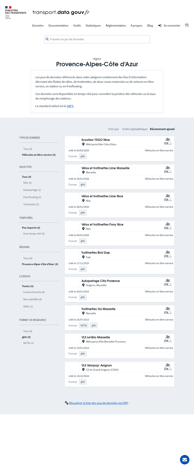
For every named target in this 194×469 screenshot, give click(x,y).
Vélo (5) (27, 182)
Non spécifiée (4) (32, 299)
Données (38, 25)
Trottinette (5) (31, 204)
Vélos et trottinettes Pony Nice (102, 224)
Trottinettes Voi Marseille (98, 309)
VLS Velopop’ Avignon (96, 365)
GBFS (70, 106)
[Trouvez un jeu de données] (97, 39)
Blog (150, 25)
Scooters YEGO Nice (95, 140)
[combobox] (97, 39)
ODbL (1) (28, 306)
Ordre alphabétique (135, 129)
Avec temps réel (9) (34, 233)
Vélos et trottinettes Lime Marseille (105, 168)
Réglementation (116, 25)
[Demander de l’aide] (184, 459)
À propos (136, 25)
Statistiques (93, 25)
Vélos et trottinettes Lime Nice (102, 196)
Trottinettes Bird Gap (95, 252)
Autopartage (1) (32, 190)
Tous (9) (27, 149)
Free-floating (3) (32, 197)
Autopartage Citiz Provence (100, 281)
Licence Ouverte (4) (34, 292)
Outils (77, 25)
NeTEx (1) (28, 343)
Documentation (58, 25)
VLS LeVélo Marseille (95, 337)
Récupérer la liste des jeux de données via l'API (98, 403)
